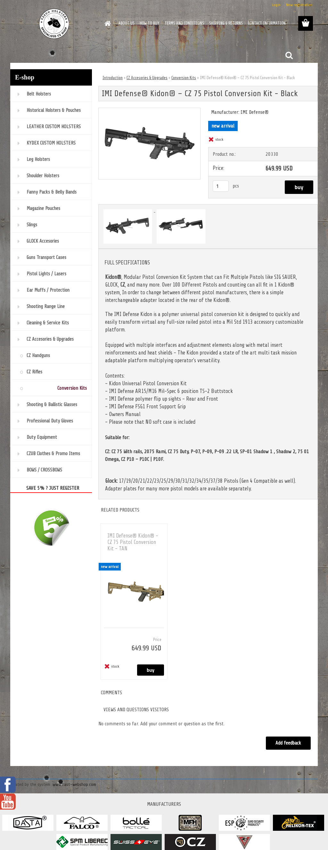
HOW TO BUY (150, 23)
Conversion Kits (183, 77)
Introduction (112, 77)
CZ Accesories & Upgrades (147, 77)
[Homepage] (106, 23)
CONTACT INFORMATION (267, 23)
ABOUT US (127, 23)
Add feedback (288, 743)
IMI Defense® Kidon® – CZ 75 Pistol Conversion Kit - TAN (132, 542)
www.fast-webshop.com (74, 784)
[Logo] (54, 24)
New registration (299, 5)
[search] (289, 55)
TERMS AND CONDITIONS (184, 23)
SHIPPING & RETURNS (226, 23)
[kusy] (221, 186)
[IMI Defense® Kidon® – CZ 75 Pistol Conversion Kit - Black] (149, 110)
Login (276, 5)
